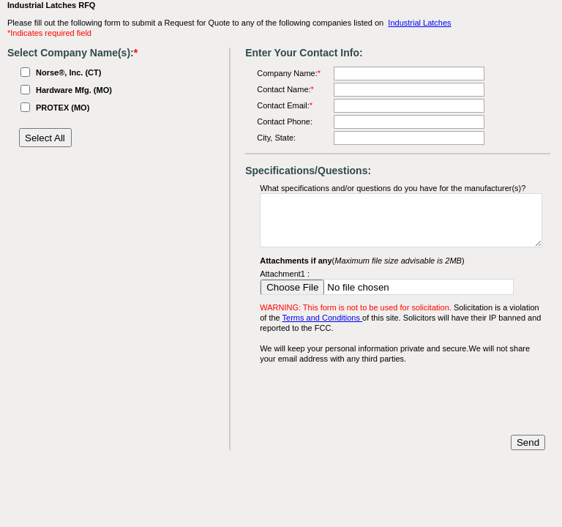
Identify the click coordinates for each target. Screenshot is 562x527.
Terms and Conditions (322, 317)
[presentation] (371, 399)
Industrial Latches (419, 22)
